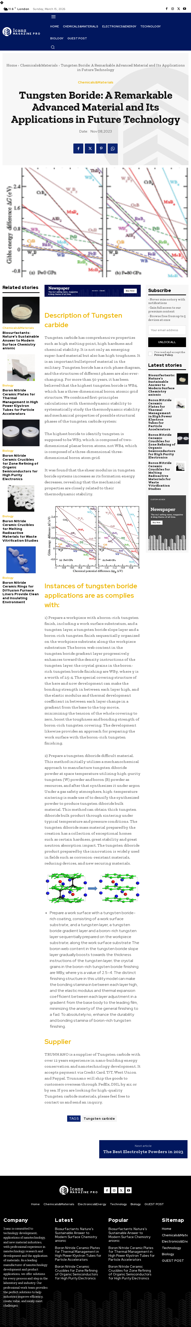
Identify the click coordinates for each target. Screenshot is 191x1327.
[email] (167, 330)
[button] (53, 47)
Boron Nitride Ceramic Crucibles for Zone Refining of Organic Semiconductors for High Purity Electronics (161, 446)
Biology (8, 385)
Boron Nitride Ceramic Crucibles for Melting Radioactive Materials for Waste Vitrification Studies (20, 531)
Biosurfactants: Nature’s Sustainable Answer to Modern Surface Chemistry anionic (20, 340)
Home (11, 65)
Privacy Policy (163, 355)
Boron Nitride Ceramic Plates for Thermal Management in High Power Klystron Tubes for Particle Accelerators (20, 402)
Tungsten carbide (99, 1118)
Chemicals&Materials (39, 65)
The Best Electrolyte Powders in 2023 (143, 1151)
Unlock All (167, 342)
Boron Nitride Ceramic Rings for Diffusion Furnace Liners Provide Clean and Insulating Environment (20, 592)
